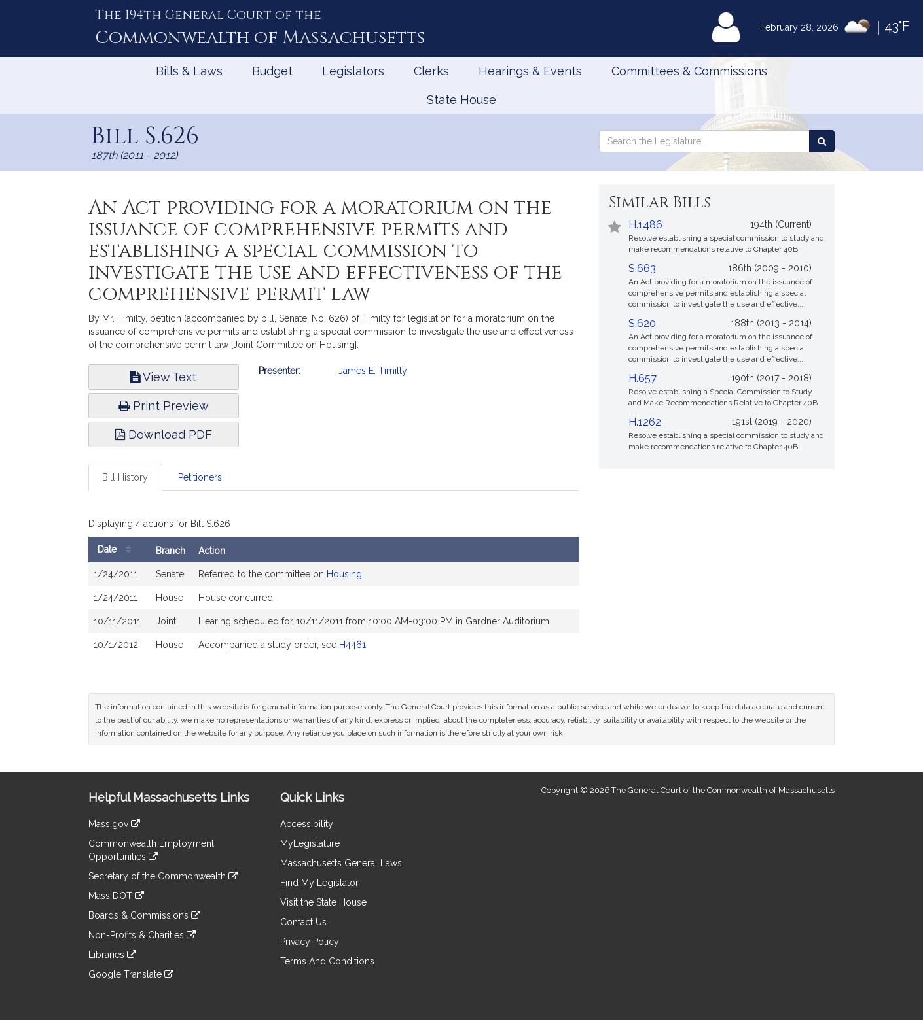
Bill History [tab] (125, 477)
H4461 (352, 644)
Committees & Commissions (689, 71)
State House (461, 100)
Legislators (353, 71)
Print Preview (163, 406)
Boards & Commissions (144, 915)
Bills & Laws (189, 71)
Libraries (112, 954)
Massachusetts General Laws (341, 863)
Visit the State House (323, 902)
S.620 (642, 323)
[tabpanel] (333, 588)
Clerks (431, 71)
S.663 (642, 268)
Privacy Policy (309, 941)
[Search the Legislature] (822, 141)
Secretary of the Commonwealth (163, 876)
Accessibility (306, 824)
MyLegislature (310, 843)
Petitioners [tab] (200, 477)
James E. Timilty (372, 371)
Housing (344, 574)
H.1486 (645, 224)
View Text (163, 377)
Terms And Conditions (327, 961)
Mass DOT (116, 896)
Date (117, 549)
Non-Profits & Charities (142, 935)
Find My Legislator (319, 882)
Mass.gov (114, 824)
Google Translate (130, 974)
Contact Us (303, 922)
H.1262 (644, 422)
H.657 (642, 378)
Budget (272, 71)
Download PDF (163, 434)
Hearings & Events (530, 71)
